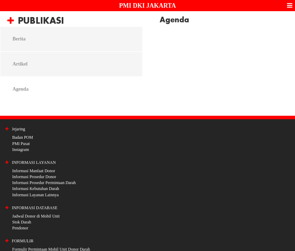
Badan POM (22, 137)
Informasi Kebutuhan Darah (35, 188)
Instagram (20, 149)
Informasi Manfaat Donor (33, 170)
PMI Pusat (21, 143)
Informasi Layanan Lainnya (35, 194)
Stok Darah (21, 222)
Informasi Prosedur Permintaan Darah (44, 182)
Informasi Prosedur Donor (34, 176)
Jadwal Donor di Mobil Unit (36, 216)
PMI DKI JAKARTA (147, 5)
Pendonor (20, 228)
